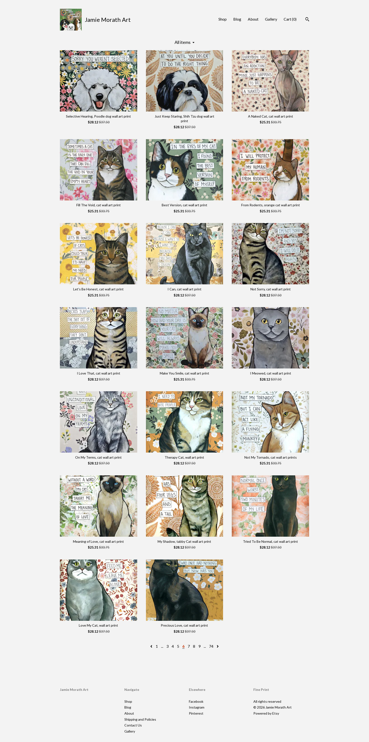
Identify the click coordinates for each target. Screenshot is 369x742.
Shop (222, 19)
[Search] (307, 20)
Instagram (196, 707)
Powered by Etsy (266, 713)
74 (211, 646)
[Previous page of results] (151, 646)
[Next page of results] (218, 646)
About (253, 19)
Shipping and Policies (140, 719)
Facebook (196, 701)
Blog (237, 19)
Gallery (271, 19)
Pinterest (196, 713)
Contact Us (133, 725)
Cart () (290, 19)
